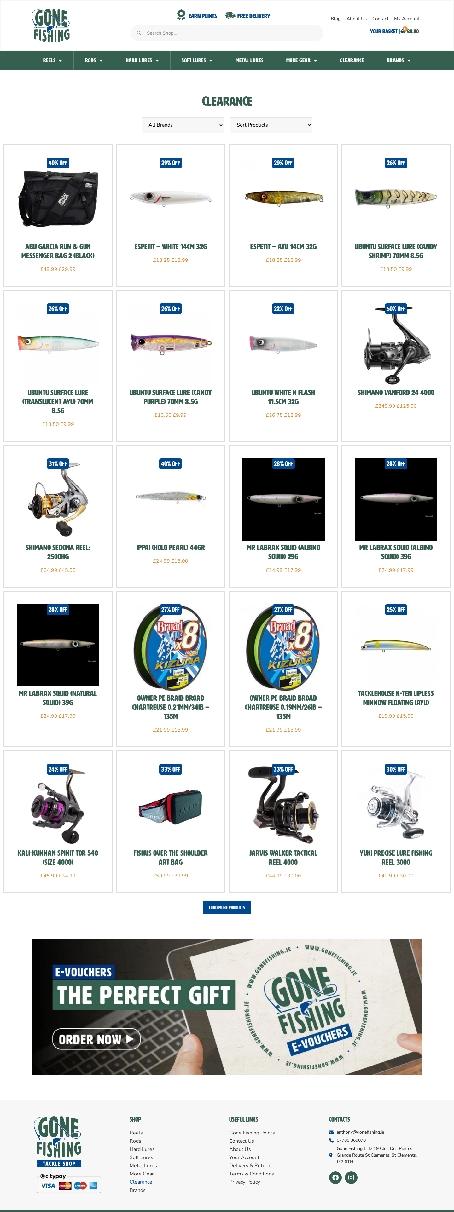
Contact (380, 18)
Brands (399, 60)
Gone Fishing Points (252, 1133)
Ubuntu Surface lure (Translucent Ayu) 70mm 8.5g (57, 401)
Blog (336, 18)
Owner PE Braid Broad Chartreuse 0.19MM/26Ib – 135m (283, 707)
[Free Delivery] (230, 15)
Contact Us (241, 1141)
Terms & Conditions (251, 1174)
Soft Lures (197, 60)
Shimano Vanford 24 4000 (396, 392)
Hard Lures (142, 60)
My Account (407, 18)
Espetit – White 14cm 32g (171, 247)
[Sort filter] (271, 125)
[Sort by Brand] (183, 125)
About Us (356, 18)
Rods (94, 60)
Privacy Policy (244, 1182)
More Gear (301, 60)
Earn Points (203, 16)
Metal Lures (250, 60)
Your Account (244, 1158)
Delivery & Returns (251, 1166)
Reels (52, 60)
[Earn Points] (181, 15)
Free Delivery (253, 16)
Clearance (352, 60)
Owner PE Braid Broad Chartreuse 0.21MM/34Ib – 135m (170, 707)
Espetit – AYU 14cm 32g (283, 247)
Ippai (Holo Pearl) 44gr (171, 547)
